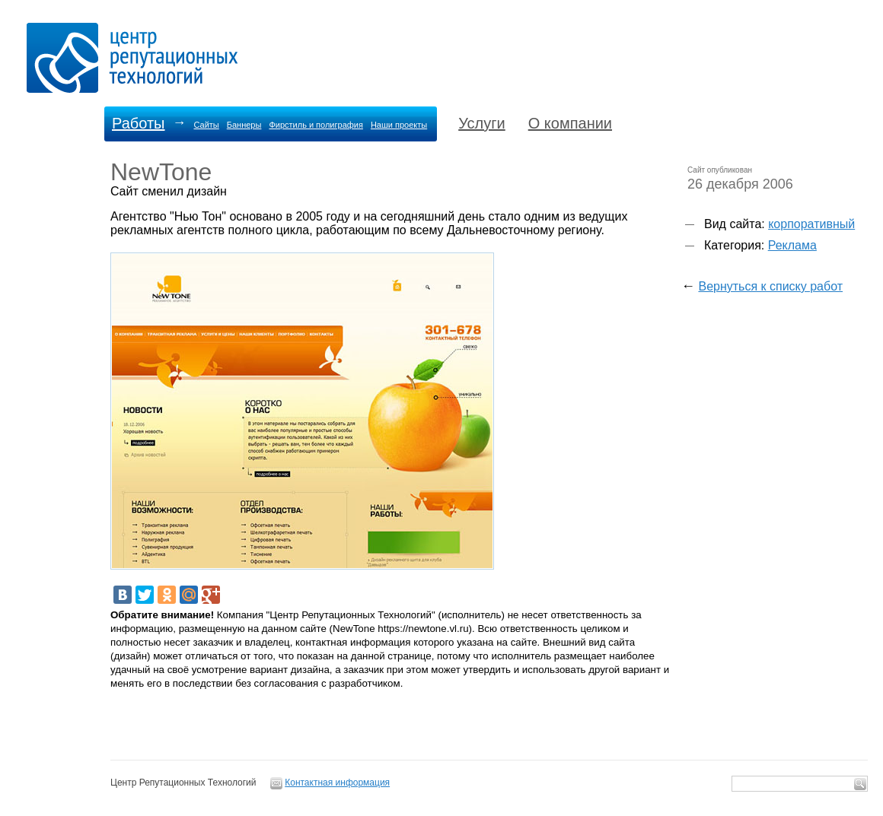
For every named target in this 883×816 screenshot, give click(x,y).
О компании (570, 123)
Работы (138, 123)
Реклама (792, 245)
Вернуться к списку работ (770, 286)
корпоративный (811, 223)
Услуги (481, 123)
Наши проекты (399, 124)
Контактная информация (337, 782)
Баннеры (244, 124)
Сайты (205, 124)
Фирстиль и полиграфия (316, 124)
